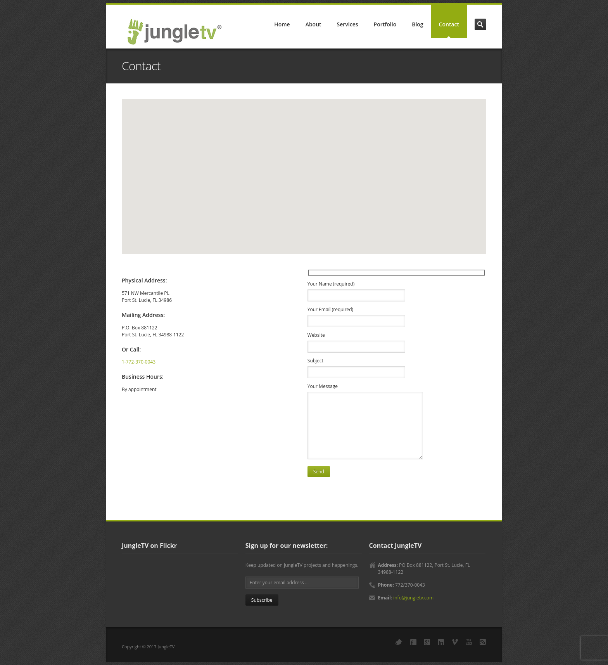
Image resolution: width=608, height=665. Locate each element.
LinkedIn (441, 642)
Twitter (398, 642)
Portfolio (385, 24)
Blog (417, 24)
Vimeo (455, 642)
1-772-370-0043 (138, 361)
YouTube (469, 642)
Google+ (427, 642)
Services (347, 24)
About (313, 24)
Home (282, 24)
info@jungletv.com (413, 597)
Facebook (413, 642)
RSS (483, 642)
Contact (449, 24)
